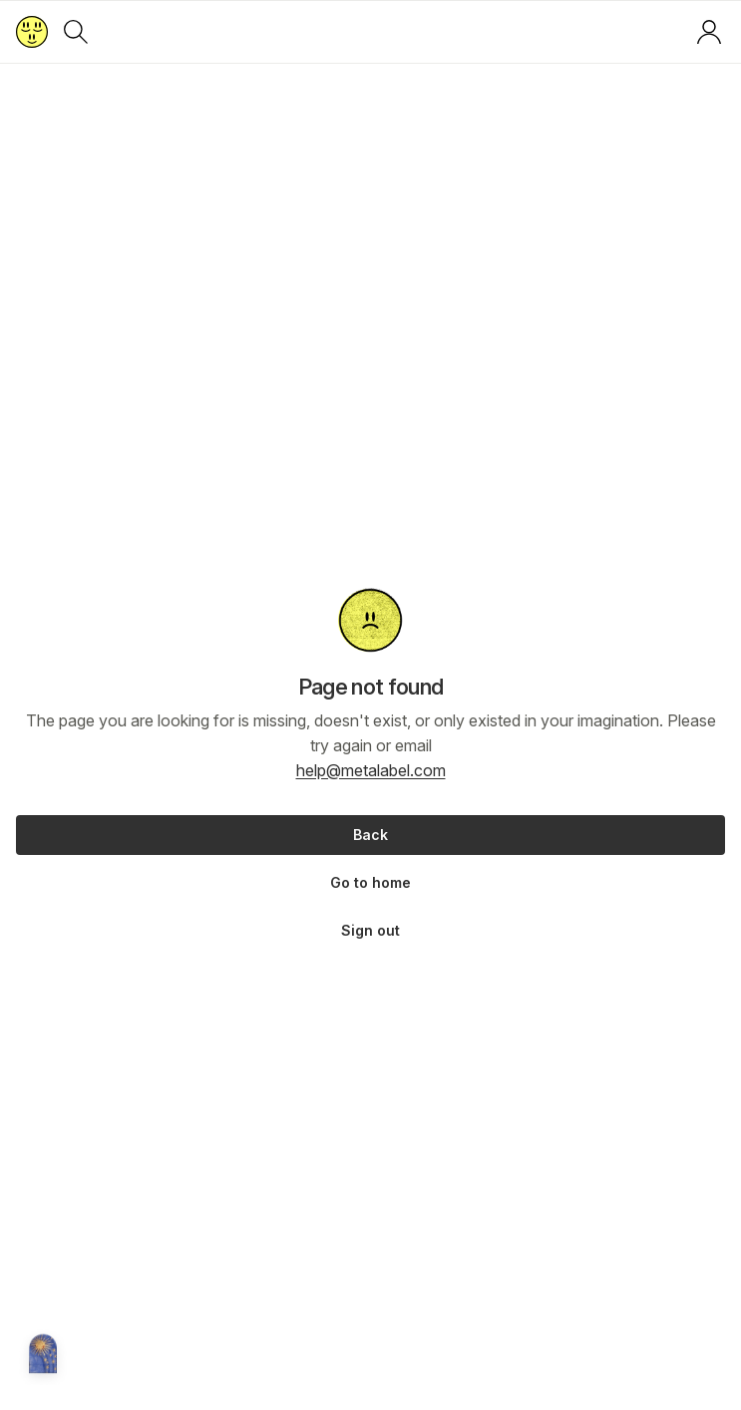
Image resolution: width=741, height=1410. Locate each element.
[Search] (76, 32)
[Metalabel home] (43, 1355)
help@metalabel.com (371, 770)
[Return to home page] (32, 32)
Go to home (370, 882)
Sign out (370, 930)
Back (370, 834)
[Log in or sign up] (709, 32)
